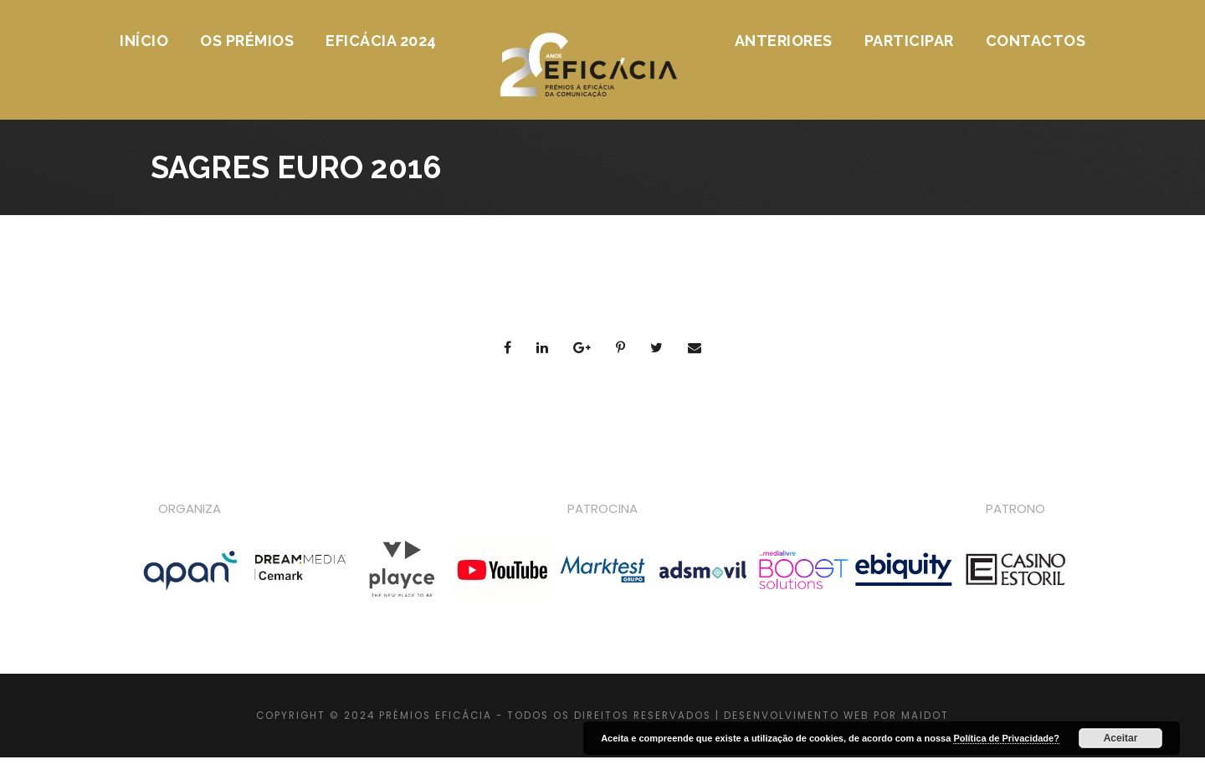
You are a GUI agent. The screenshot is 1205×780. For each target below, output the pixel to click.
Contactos (1036, 40)
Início (144, 40)
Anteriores (784, 40)
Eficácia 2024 (381, 40)
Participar (909, 40)
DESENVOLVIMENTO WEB (796, 715)
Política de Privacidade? (1006, 738)
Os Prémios (247, 40)
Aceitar (1121, 738)
